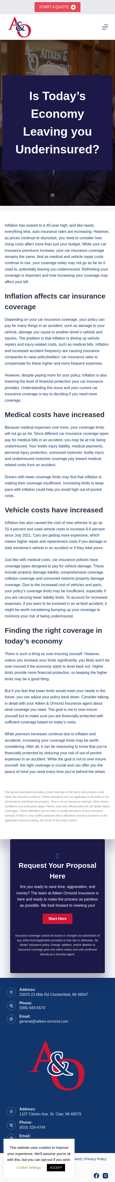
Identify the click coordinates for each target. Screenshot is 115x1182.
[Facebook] (96, 1175)
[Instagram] (105, 1175)
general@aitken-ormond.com (43, 1021)
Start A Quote (57, 7)
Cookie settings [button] (29, 1167)
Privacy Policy (95, 1159)
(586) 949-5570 (32, 1008)
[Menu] (105, 27)
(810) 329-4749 (32, 1127)
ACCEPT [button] (56, 1167)
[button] (57, 919)
